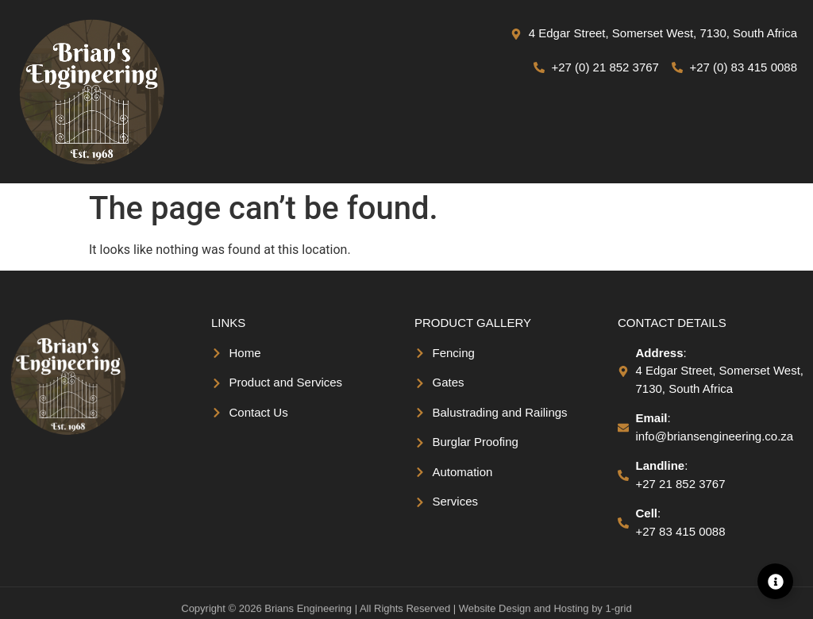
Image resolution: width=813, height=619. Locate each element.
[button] (625, 137)
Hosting (570, 612)
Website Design (495, 612)
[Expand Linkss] (775, 581)
